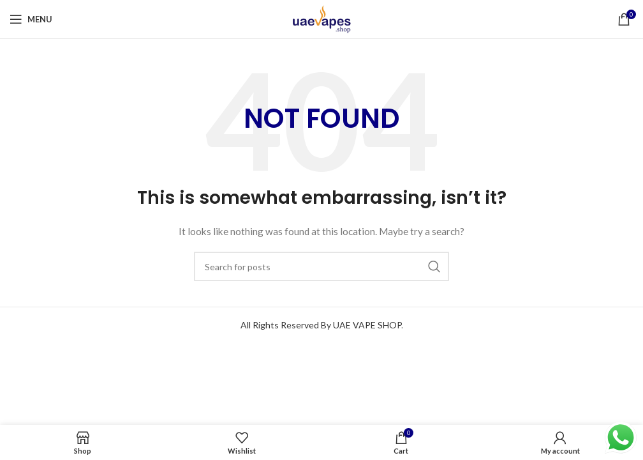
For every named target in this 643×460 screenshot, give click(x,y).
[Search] (321, 266)
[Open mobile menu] (31, 19)
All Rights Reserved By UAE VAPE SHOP (320, 324)
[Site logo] (321, 18)
